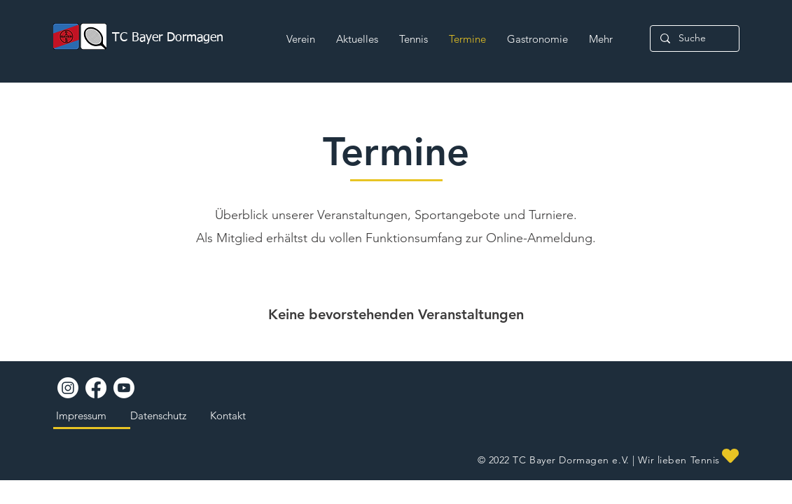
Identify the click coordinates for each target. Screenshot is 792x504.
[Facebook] (95, 387)
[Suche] (694, 38)
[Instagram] (67, 387)
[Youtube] (123, 387)
